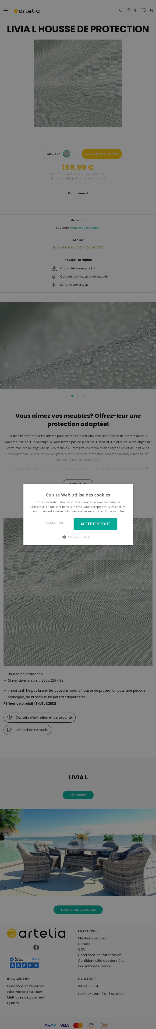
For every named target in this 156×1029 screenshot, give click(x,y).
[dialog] (78, 514)
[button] (78, 537)
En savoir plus (114, 511)
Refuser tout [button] (54, 523)
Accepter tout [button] (95, 524)
